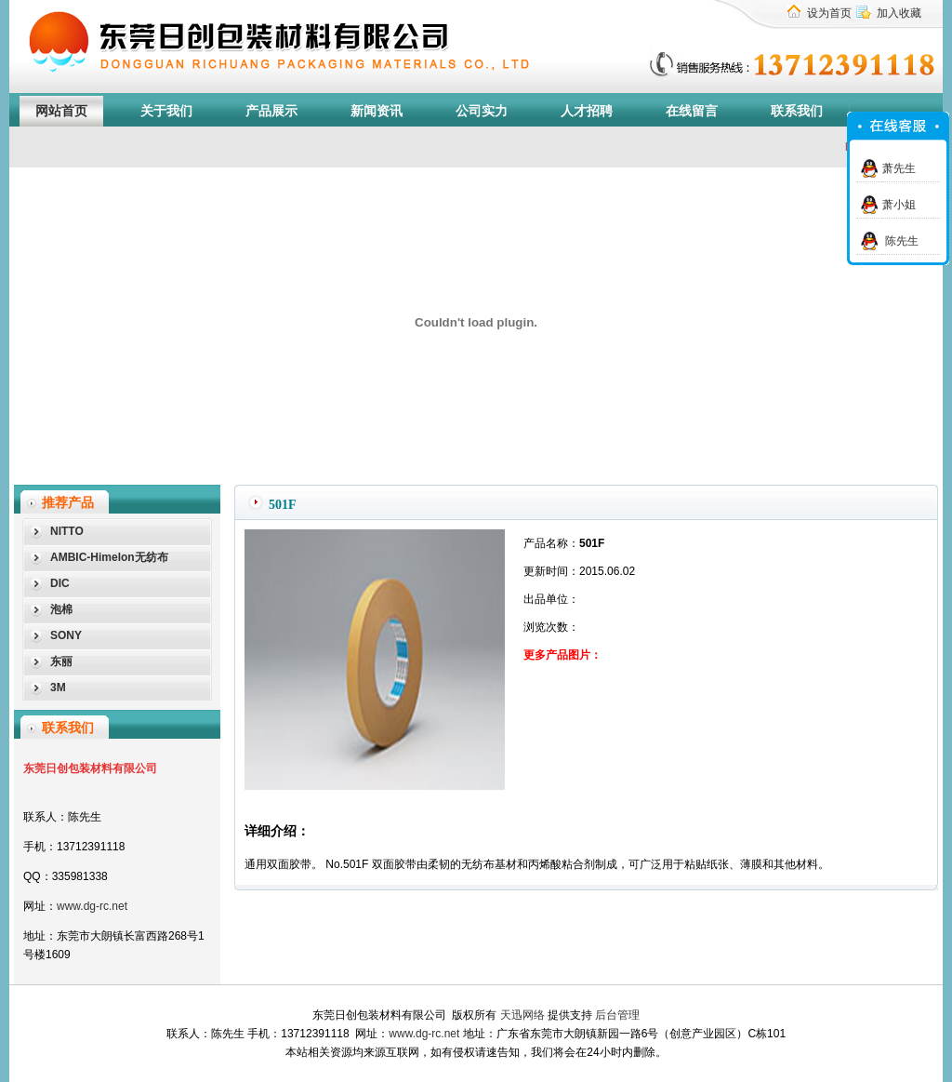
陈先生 (900, 240)
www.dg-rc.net (92, 906)
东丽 (61, 661)
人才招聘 (587, 111)
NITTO (67, 531)
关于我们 (166, 111)
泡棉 (61, 609)
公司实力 (482, 111)
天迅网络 (522, 1015)
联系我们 (797, 111)
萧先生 (899, 168)
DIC (60, 583)
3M (58, 687)
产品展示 (271, 111)
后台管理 (617, 1015)
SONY (66, 635)
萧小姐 (899, 204)
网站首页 (61, 111)
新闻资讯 (376, 111)
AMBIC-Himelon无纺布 (109, 557)
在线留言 (692, 111)
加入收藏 (899, 13)
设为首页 (829, 13)
